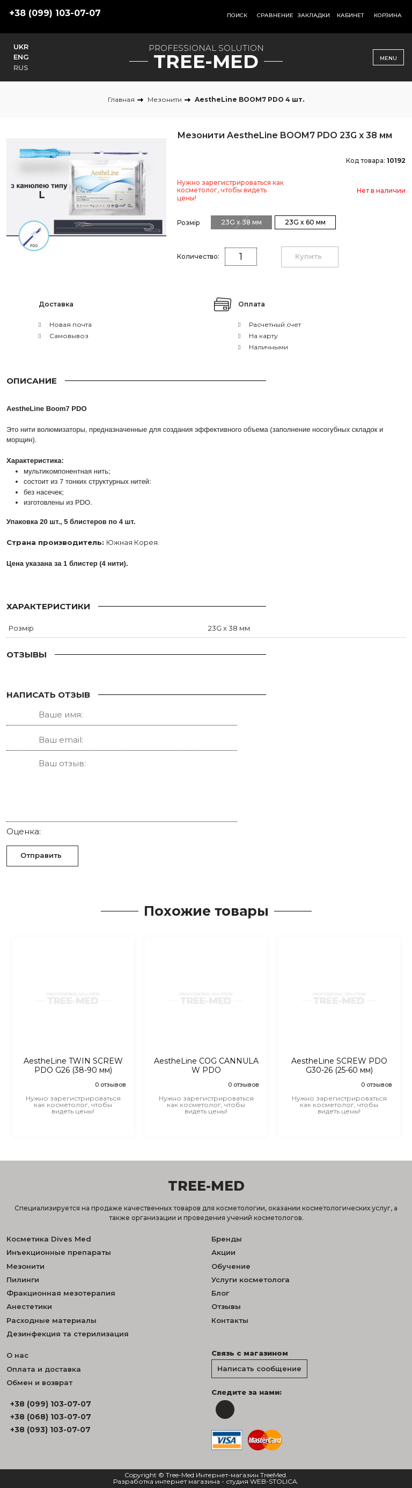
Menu (388, 58)
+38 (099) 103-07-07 (55, 13)
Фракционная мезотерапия (60, 1293)
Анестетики (29, 1306)
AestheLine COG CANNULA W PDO (206, 1066)
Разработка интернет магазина (166, 1481)
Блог (220, 1293)
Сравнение (275, 15)
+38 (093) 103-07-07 (50, 1429)
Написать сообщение (259, 1368)
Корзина (388, 15)
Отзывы (226, 1306)
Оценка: (23, 831)
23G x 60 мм (305, 222)
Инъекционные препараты (58, 1252)
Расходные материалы (51, 1320)
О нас (17, 1355)
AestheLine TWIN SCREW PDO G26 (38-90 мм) (73, 1066)
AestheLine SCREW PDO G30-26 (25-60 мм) (339, 1066)
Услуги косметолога (250, 1279)
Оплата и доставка (43, 1369)
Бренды (226, 1239)
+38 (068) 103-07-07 (50, 1417)
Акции (223, 1252)
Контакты (229, 1320)
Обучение (231, 1266)
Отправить (41, 855)
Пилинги (22, 1279)
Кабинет (350, 15)
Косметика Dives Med (48, 1239)
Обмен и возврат (39, 1382)
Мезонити (25, 1266)
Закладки (314, 15)
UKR (20, 46)
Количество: (198, 256)
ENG (21, 57)
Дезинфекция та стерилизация (67, 1333)
